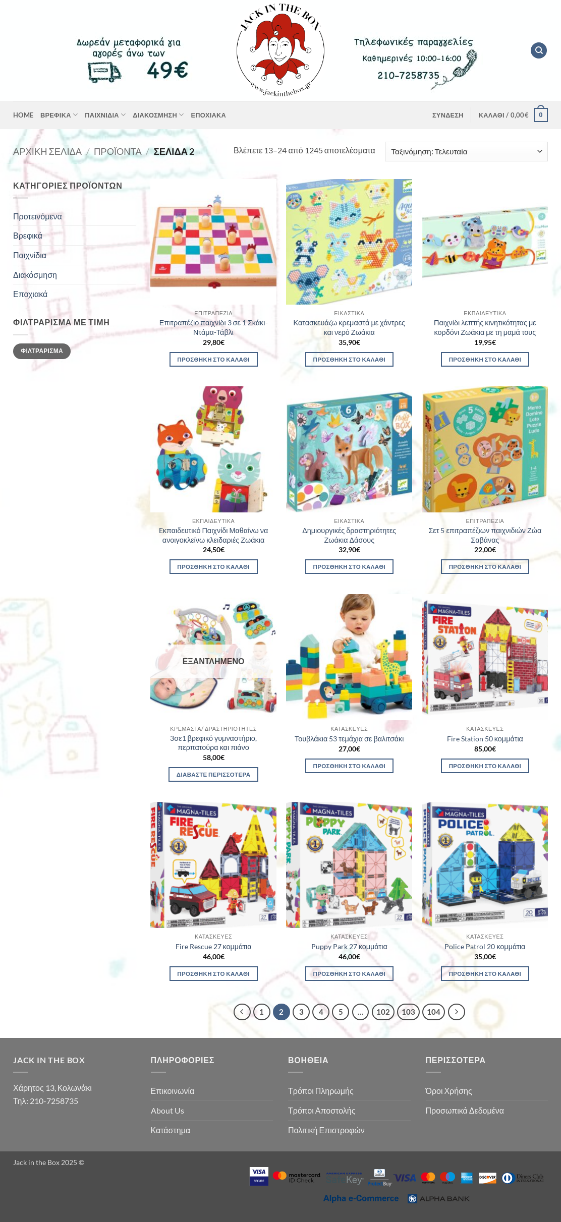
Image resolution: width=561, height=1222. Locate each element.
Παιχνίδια (105, 115)
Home (23, 115)
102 (383, 1011)
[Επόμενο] (456, 1012)
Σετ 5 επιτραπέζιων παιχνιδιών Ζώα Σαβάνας (484, 535)
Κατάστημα (171, 1130)
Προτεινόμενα (37, 216)
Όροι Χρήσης (449, 1090)
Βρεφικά (59, 115)
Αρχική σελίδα (47, 151)
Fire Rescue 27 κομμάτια (214, 946)
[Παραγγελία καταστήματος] (466, 151)
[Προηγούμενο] (242, 1012)
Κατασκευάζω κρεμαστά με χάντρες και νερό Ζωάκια (349, 327)
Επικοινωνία (173, 1090)
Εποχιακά (208, 115)
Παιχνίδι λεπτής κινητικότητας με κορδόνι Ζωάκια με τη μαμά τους (485, 327)
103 (408, 1011)
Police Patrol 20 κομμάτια (484, 946)
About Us (167, 1110)
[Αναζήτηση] (539, 50)
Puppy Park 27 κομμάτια (349, 946)
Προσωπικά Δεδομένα (465, 1110)
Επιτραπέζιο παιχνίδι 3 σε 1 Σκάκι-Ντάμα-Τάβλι (213, 327)
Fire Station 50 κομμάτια (485, 738)
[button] (448, 115)
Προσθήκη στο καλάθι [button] (213, 359)
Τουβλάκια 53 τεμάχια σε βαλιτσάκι (349, 738)
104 (433, 1011)
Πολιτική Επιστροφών (326, 1130)
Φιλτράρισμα (42, 351)
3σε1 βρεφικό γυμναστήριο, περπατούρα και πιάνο (213, 743)
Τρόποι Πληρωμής (321, 1090)
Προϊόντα (118, 151)
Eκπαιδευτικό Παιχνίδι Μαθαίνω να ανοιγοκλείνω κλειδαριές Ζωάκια (213, 535)
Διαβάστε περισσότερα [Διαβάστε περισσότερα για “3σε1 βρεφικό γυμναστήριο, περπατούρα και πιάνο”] (213, 774)
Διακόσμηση (158, 115)
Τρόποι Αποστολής (321, 1110)
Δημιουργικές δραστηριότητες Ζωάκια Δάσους (349, 535)
